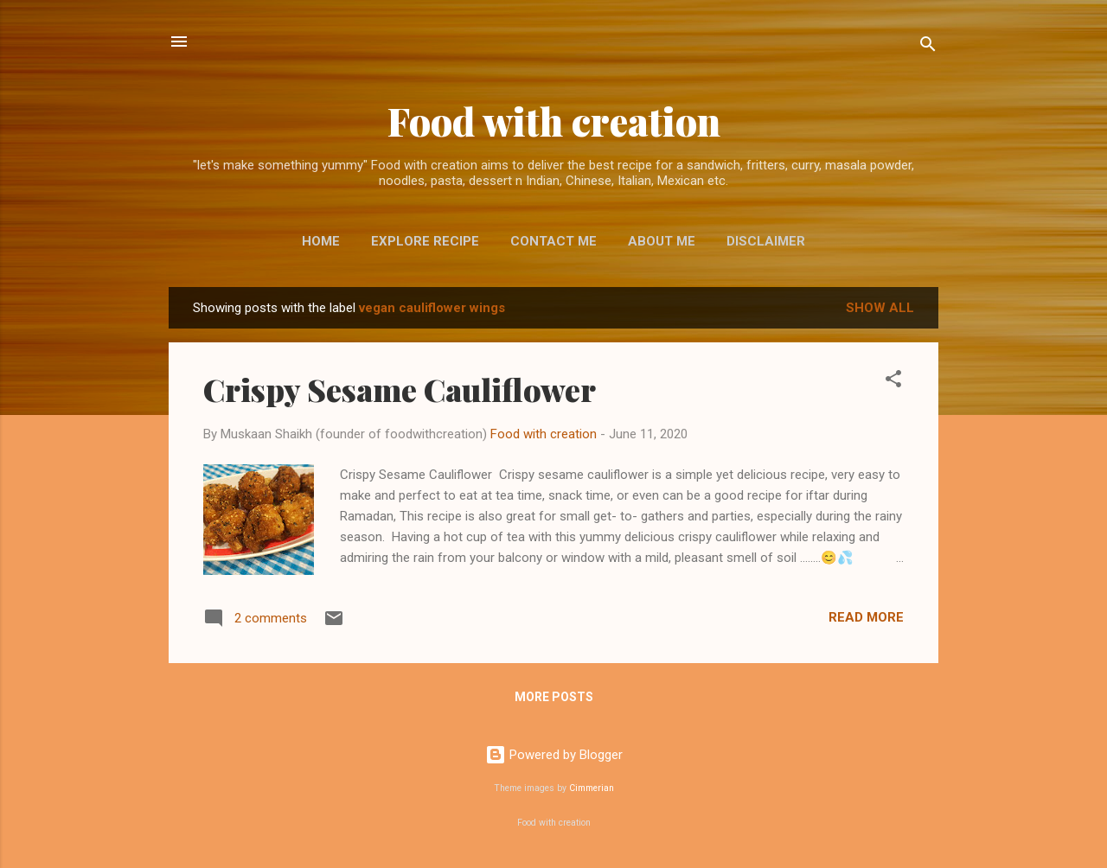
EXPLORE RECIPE (425, 241)
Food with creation (553, 120)
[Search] (928, 47)
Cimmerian (591, 788)
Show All (880, 308)
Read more (866, 617)
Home (321, 241)
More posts (554, 697)
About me (661, 241)
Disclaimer (765, 241)
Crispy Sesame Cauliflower (399, 389)
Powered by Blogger (554, 755)
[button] (893, 381)
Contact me (553, 241)
